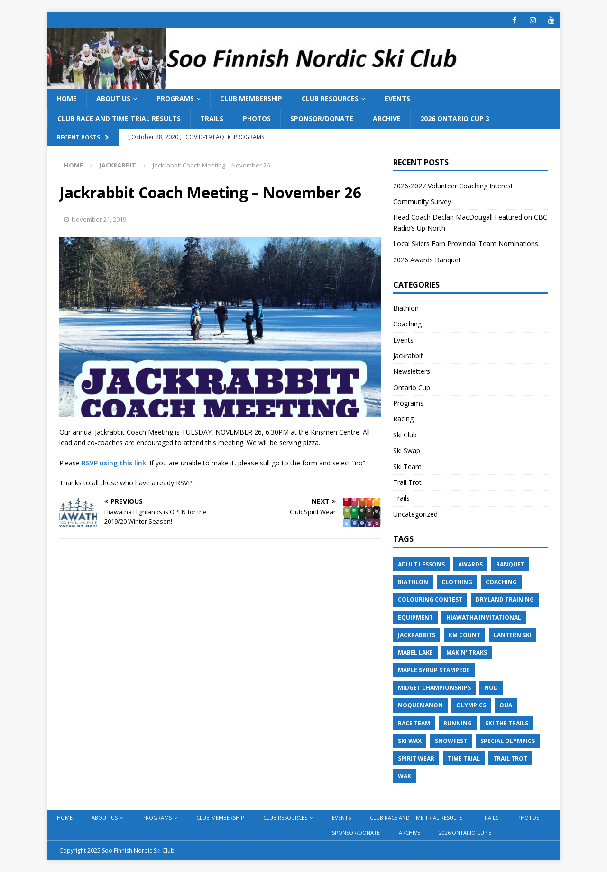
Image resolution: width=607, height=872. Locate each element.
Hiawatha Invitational (483, 617)
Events (397, 98)
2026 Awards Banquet (427, 259)
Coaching (407, 323)
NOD (491, 688)
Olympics (471, 705)
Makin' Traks (466, 653)
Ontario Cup (411, 387)
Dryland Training (505, 599)
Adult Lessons (421, 564)
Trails (211, 118)
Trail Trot (407, 482)
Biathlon (406, 308)
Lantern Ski (513, 635)
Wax (404, 776)
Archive (387, 118)
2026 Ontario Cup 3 (454, 118)
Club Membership (251, 98)
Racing (403, 418)
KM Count (464, 635)
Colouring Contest (430, 599)
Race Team (414, 723)
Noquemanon (420, 705)
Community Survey (423, 201)
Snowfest (451, 741)
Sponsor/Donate (321, 118)
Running (457, 723)
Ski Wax (410, 741)
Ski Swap (406, 450)
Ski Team (407, 466)
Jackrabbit (408, 355)
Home (67, 98)
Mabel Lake (415, 653)
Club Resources (330, 98)
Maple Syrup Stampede (434, 670)
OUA (505, 705)
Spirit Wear (416, 758)
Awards (470, 564)
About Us (113, 98)
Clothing (456, 582)
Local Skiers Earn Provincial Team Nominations (465, 243)
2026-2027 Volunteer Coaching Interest (453, 185)
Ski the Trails (506, 723)
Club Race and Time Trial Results (119, 118)
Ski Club (405, 434)
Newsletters (411, 371)
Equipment (415, 617)
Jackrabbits (416, 635)
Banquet (510, 564)
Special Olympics (507, 741)
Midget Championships (434, 688)
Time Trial (464, 758)
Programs (175, 98)
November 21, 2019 (99, 219)
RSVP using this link (114, 462)
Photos (257, 118)
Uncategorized (415, 514)
